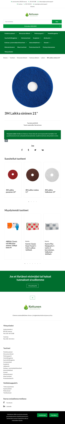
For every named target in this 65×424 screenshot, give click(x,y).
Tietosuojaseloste (8, 386)
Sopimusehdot (7, 388)
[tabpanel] (13, 180)
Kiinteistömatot (10, 47)
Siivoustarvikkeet (24, 33)
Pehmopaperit (39, 33)
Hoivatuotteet (25, 38)
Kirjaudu (32, 6)
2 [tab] (31, 202)
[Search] (27, 21)
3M (6, 140)
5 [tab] (35, 263)
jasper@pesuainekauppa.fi (41, 4)
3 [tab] (34, 202)
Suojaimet (36, 38)
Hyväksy (54, 415)
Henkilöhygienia (53, 33)
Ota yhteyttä (32, 286)
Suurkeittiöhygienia (11, 38)
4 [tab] (36, 202)
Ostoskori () (30, 26)
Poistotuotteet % (34, 47)
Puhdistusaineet (10, 33)
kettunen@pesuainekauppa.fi (46, 1)
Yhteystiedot (9, 51)
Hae (57, 21)
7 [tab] (40, 263)
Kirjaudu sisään (11, 133)
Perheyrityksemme (49, 47)
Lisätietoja (42, 415)
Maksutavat (6, 391)
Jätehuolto (47, 38)
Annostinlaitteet (34, 42)
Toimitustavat (7, 393)
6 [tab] (37, 263)
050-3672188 (33, 1)
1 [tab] (29, 202)
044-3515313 (28, 4)
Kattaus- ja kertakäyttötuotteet (15, 42)
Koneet (46, 42)
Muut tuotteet (21, 47)
